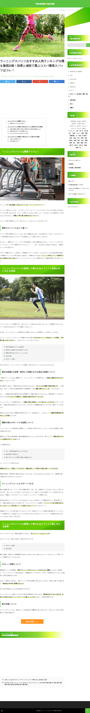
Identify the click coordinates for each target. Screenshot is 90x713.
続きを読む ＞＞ (32, 622)
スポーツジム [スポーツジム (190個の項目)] (81, 123)
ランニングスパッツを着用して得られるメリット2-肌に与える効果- (23, 136)
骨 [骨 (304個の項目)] (80, 147)
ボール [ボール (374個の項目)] (79, 126)
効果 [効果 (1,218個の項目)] (74, 133)
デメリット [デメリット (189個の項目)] (73, 126)
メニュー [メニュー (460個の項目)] (84, 126)
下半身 (27, 10)
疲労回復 (16, 684)
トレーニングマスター (47, 710)
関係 (26, 684)
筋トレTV (71, 181)
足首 (38, 10)
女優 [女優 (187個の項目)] (79, 135)
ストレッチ (73, 79)
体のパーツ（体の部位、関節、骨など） (78, 95)
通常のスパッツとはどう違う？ (16, 123)
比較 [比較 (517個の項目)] (85, 138)
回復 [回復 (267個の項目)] (82, 133)
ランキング (29, 682)
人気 (40, 682)
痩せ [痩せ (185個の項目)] (82, 140)
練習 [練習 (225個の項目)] (78, 142)
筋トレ (72, 103)
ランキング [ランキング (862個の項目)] (71, 130)
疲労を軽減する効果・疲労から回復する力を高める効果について (24, 129)
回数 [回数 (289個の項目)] (86, 133)
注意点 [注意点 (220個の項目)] (71, 140)
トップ (1, 9)
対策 (55, 682)
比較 (8, 684)
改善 (60, 682)
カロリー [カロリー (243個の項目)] (74, 123)
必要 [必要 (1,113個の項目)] (71, 138)
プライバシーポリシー (75, 160)
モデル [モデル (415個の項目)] (84, 128)
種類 (23, 684)
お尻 (6, 10)
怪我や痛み (73, 100)
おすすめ (6, 682)
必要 (57, 682)
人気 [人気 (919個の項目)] (77, 130)
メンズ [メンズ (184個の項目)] (79, 128)
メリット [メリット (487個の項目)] (73, 128)
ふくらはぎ (9, 10)
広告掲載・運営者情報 (75, 167)
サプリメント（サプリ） (76, 71)
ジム (71, 75)
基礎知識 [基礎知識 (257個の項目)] (72, 135)
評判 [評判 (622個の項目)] (85, 142)
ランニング (23, 10)
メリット (16, 682)
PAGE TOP (87, 710)
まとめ (11, 682)
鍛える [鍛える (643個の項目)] (76, 145)
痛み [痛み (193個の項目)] (79, 140)
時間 (5, 684)
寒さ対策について (13, 141)
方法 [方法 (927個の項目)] (78, 138)
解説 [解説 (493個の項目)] (82, 142)
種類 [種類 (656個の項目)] (86, 140)
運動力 (72, 107)
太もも (31, 10)
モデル (24, 682)
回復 (50, 682)
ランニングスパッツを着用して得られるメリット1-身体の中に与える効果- (24, 126)
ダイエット (14, 10)
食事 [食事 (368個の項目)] (77, 147)
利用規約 (71, 164)
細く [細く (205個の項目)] (74, 142)
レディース (36, 682)
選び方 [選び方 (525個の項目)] (71, 145)
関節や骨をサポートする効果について (18, 131)
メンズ (20, 682)
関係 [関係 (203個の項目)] (85, 145)
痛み (20, 684)
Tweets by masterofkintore (73, 206)
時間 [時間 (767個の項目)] (82, 138)
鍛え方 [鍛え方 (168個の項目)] (81, 145)
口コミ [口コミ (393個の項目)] (78, 133)
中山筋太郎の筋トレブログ (76, 184)
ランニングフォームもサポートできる (18, 133)
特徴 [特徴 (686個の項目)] (75, 140)
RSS (2, 711)
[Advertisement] (32, 102)
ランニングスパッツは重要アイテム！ (16, 121)
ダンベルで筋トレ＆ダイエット (77, 194)
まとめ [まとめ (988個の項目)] (79, 121)
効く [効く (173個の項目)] (70, 133)
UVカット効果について (14, 138)
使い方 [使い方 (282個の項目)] (81, 130)
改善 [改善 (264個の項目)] (74, 138)
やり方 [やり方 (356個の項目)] (84, 121)
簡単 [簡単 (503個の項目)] (71, 142)
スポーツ (72, 83)
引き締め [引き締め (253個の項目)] (84, 135)
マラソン (19, 10)
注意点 (12, 684)
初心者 (44, 682)
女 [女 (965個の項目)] (76, 135)
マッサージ (71, 90)
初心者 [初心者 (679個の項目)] (86, 130)
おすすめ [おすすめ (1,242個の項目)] (73, 121)
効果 (47, 682)
